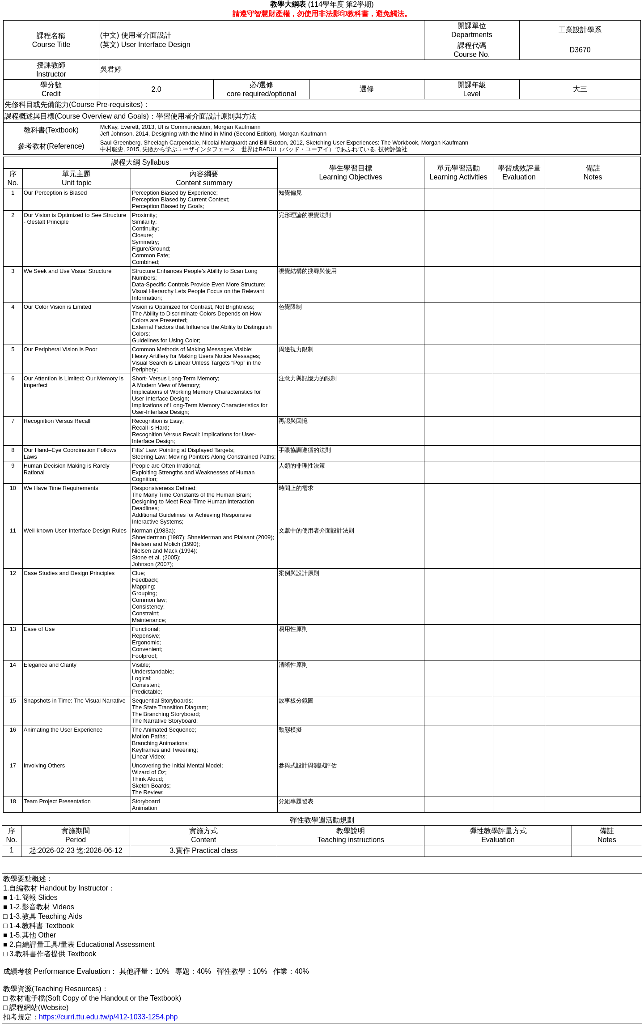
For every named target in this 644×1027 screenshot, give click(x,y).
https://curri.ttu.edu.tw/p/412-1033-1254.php (108, 1017)
